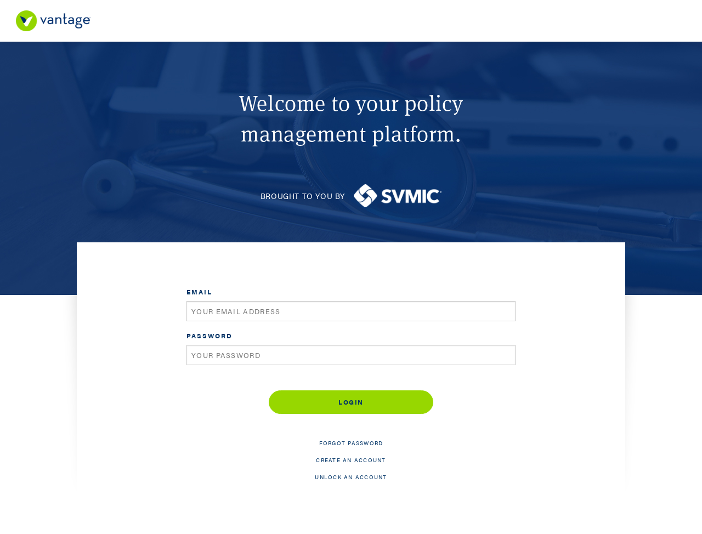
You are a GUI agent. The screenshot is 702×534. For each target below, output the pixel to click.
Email (199, 292)
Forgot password (351, 443)
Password (209, 335)
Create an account (351, 460)
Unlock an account (351, 477)
